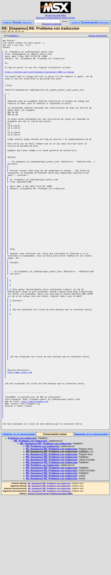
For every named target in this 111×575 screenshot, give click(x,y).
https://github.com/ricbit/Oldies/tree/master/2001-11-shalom (39, 79)
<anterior (7, 22)
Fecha (16, 22)
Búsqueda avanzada (52, 24)
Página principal (53, 15)
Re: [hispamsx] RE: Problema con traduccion (51, 528)
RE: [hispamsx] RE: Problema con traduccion (46, 522)
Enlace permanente (98, 36)
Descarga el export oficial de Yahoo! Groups (55, 18)
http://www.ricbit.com (19, 440)
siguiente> (27, 22)
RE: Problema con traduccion (30, 520)
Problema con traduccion (22, 517)
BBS (63, 15)
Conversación (89, 22)
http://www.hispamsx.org (34, 475)
